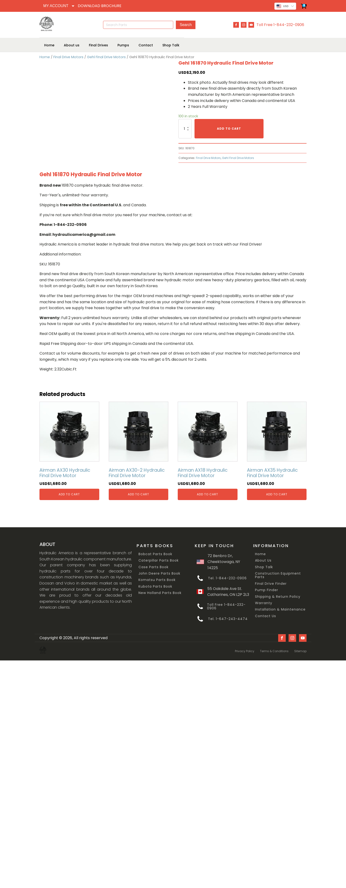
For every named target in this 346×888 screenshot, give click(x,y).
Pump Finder (266, 590)
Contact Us (265, 616)
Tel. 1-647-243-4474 (228, 618)
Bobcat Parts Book (155, 554)
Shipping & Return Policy (277, 596)
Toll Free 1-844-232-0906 (280, 24)
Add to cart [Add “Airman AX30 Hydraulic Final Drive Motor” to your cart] (69, 494)
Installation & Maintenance (280, 609)
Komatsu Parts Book (157, 580)
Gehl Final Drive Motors (106, 56)
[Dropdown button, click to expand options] (58, 6)
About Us (263, 560)
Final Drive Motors (68, 56)
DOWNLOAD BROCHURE (99, 6)
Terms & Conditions (274, 649)
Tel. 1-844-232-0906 (227, 578)
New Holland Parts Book (160, 593)
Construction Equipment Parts (278, 575)
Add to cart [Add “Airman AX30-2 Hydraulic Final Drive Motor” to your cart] (138, 494)
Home (44, 56)
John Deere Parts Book (159, 573)
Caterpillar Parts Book (158, 560)
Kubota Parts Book (155, 586)
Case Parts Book (153, 567)
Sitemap (300, 649)
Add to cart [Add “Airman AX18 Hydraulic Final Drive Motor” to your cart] (207, 494)
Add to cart (229, 129)
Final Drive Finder (271, 583)
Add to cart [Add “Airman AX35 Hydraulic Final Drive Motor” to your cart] (276, 494)
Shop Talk (264, 567)
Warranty (263, 603)
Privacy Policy (244, 649)
